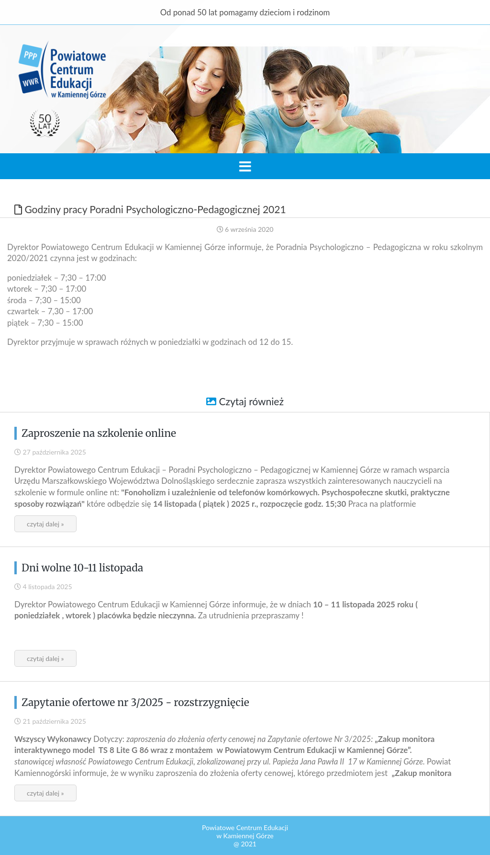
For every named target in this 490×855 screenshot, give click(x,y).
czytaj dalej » (45, 524)
